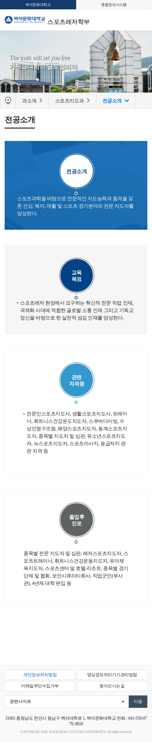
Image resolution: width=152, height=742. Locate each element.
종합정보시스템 (113, 4)
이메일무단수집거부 (40, 686)
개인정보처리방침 (40, 674)
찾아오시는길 (111, 686)
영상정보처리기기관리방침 (112, 674)
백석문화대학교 (37, 4)
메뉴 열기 (142, 19)
